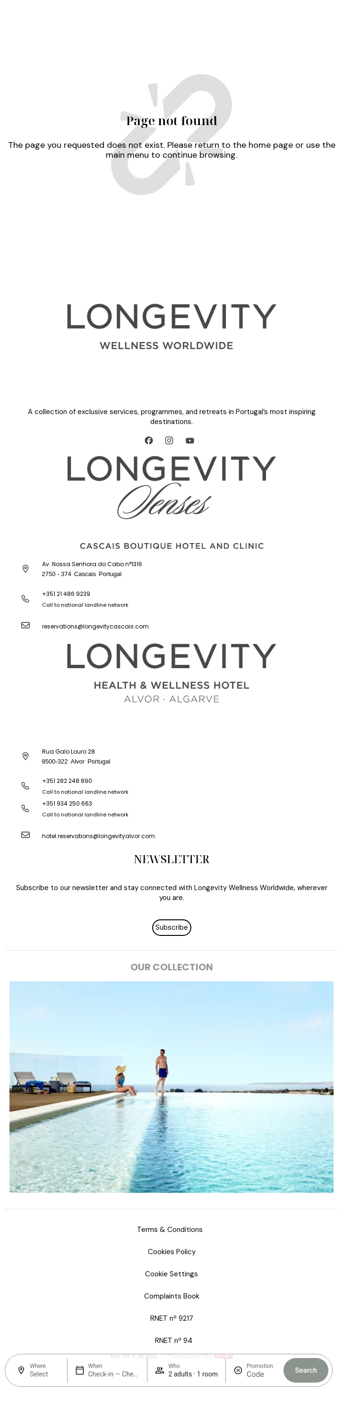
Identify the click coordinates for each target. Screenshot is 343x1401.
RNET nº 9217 (171, 1318)
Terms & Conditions (170, 1229)
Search (306, 1370)
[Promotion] (261, 1374)
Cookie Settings (171, 1274)
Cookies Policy (172, 1252)
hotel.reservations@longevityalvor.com (98, 836)
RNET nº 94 (173, 1340)
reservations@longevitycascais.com (95, 626)
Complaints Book (171, 1296)
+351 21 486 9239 (66, 594)
